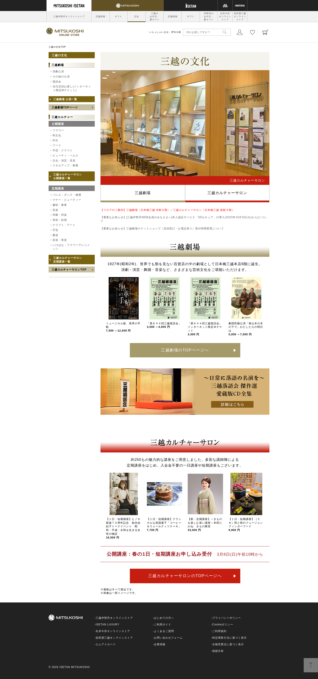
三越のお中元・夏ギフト (154, 16)
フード (57, 145)
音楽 (55, 210)
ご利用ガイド (162, 624)
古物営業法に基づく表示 (228, 644)
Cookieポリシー (222, 624)
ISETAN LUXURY (107, 624)
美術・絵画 (60, 219)
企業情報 (159, 644)
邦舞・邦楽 (60, 214)
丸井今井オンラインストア (225, 16)
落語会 (57, 81)
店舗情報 (100, 16)
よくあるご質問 (164, 631)
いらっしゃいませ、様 (165, 32)
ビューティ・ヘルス (65, 155)
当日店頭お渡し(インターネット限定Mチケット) (72, 88)
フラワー (58, 130)
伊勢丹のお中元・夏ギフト (209, 16)
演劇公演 (58, 71)
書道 (55, 235)
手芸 (55, 230)
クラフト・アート (64, 225)
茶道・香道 (60, 240)
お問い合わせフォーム (168, 637)
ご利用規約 (219, 631)
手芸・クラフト (63, 150)
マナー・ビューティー (67, 199)
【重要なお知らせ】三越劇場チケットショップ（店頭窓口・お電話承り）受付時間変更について (162, 228)
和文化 (57, 135)
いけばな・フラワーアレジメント (71, 247)
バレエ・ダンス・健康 (67, 194)
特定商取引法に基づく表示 (229, 637)
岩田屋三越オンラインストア (240, 16)
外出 (55, 140)
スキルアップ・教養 (65, 165)
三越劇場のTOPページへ (185, 350)
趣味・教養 (60, 204)
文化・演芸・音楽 (64, 160)
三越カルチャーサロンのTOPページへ (185, 576)
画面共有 (218, 651)
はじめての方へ (164, 617)
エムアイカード (106, 644)
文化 (136, 16)
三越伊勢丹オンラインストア (69, 16)
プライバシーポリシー (226, 617)
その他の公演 (61, 76)
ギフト (118, 16)
